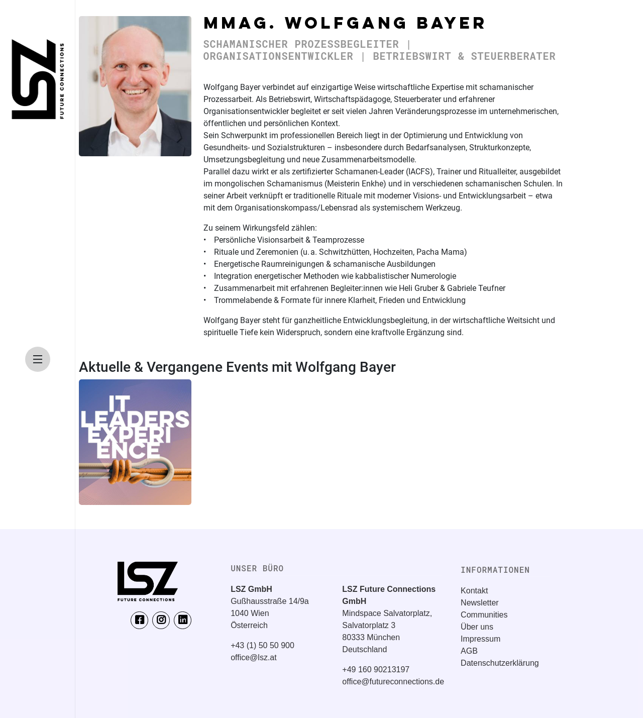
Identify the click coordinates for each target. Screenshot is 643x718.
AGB (469, 651)
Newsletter (480, 602)
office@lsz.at (254, 657)
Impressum (480, 639)
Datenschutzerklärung (500, 663)
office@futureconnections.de (393, 681)
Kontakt (474, 590)
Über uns (477, 627)
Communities (484, 614)
